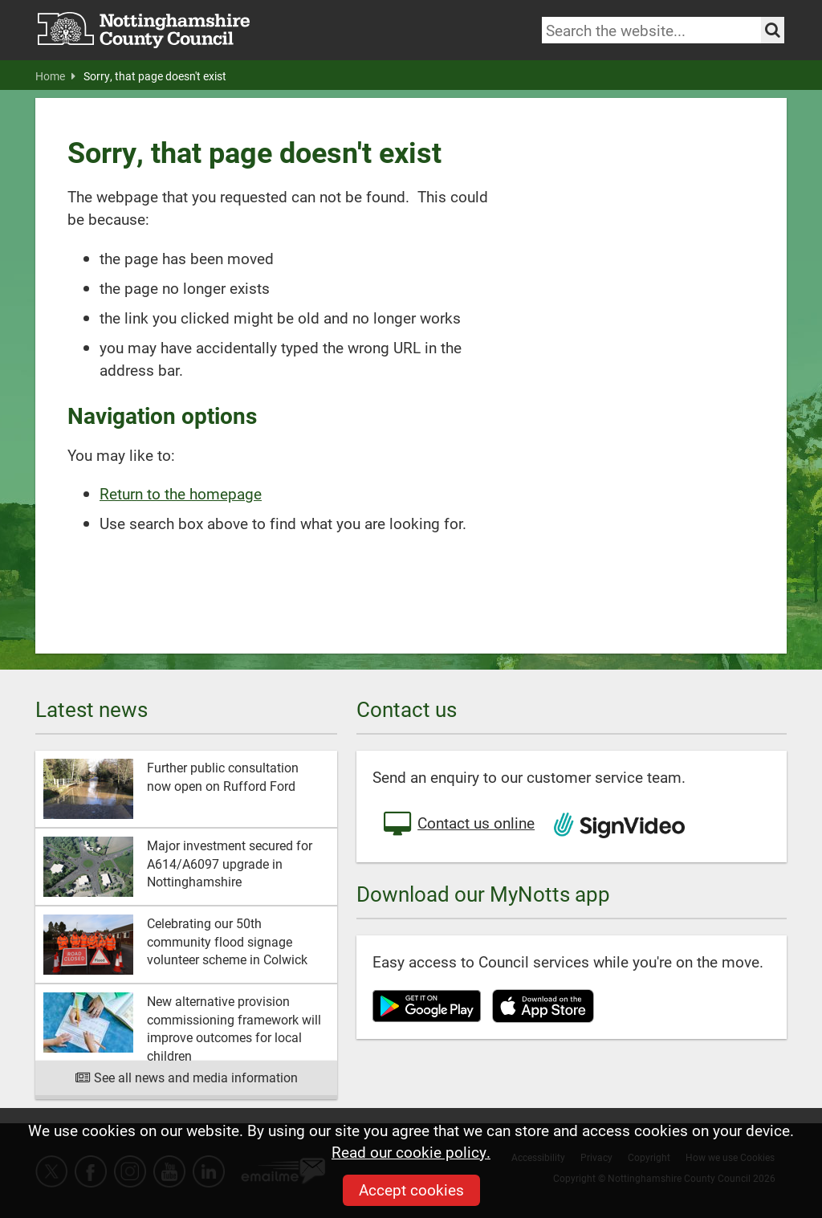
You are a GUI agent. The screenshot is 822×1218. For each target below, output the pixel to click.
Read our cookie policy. (411, 1152)
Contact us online (457, 824)
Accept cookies (411, 1189)
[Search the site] (772, 30)
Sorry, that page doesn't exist (154, 76)
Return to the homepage (181, 493)
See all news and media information (187, 1077)
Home (55, 76)
